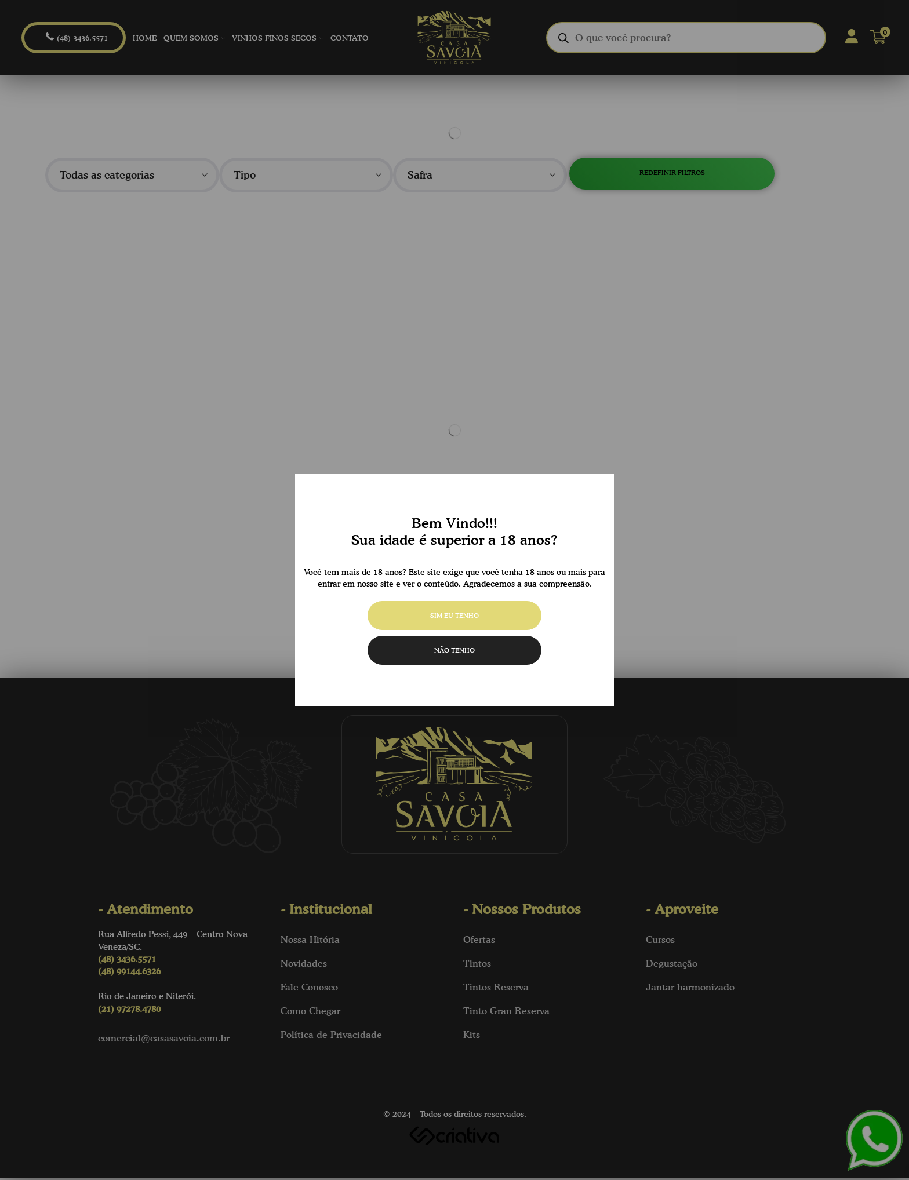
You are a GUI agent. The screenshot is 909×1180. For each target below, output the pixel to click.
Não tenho (455, 650)
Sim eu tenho (455, 615)
